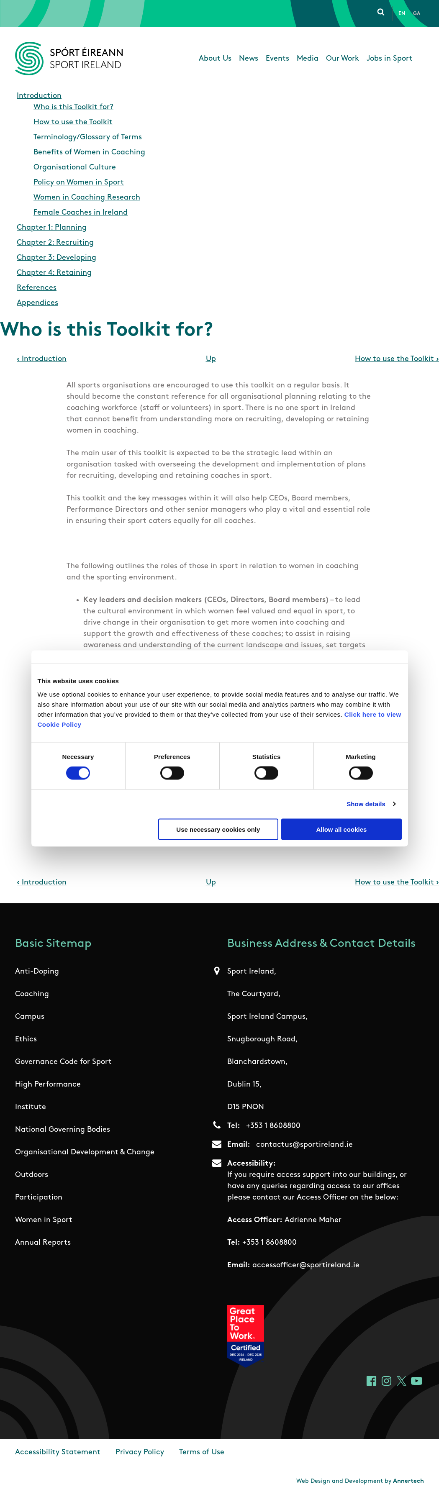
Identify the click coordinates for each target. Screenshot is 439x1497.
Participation (38, 1198)
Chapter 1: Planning (52, 228)
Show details (366, 803)
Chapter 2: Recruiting (55, 243)
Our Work (342, 59)
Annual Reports (43, 1243)
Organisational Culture (74, 168)
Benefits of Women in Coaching (89, 152)
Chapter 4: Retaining (54, 273)
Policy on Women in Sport (78, 183)
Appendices (37, 303)
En (401, 13)
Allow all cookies (341, 829)
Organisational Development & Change (84, 1152)
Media (307, 59)
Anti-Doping (37, 972)
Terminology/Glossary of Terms (87, 137)
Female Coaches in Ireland (80, 213)
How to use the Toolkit (73, 122)
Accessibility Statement (57, 1452)
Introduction (39, 96)
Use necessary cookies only (218, 829)
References (36, 288)
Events (277, 59)
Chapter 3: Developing (56, 258)
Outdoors (31, 1175)
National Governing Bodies (62, 1130)
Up (211, 359)
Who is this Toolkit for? (73, 107)
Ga (416, 13)
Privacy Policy (140, 1452)
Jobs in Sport (390, 59)
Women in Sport (43, 1220)
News (248, 59)
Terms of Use (201, 1452)
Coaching (32, 994)
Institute (30, 1107)
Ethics (26, 1039)
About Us (215, 59)
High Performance (48, 1085)
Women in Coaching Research (86, 198)
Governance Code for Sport (63, 1062)
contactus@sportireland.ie (304, 1145)
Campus (29, 1017)
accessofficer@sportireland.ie (305, 1265)
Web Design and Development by (360, 1481)
